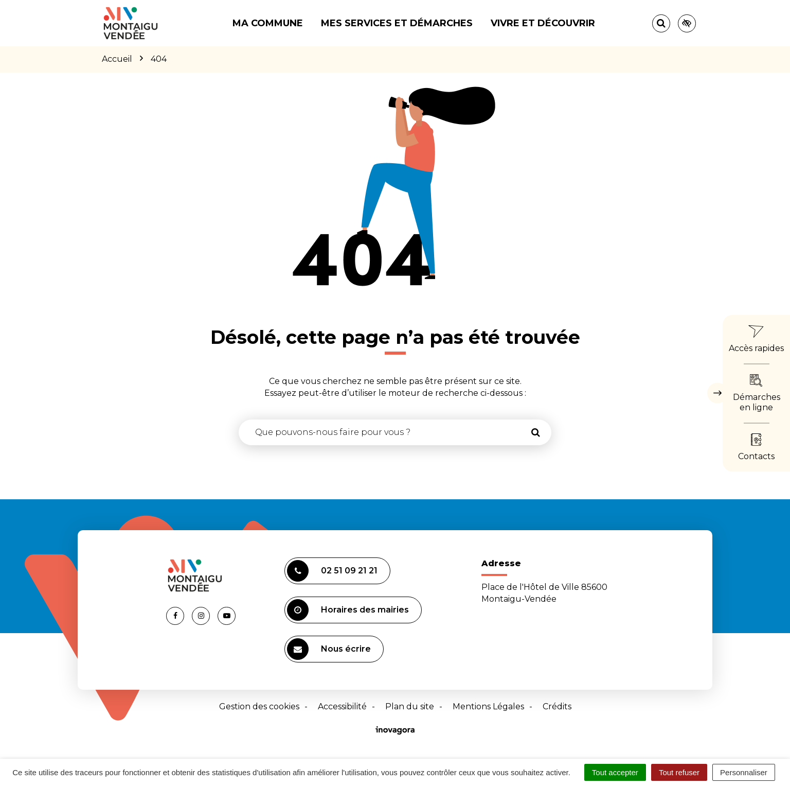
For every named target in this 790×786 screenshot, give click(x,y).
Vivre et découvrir (543, 23)
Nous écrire (329, 649)
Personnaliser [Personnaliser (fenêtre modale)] (743, 772)
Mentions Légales (488, 706)
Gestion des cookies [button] (259, 706)
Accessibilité (342, 706)
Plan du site (409, 706)
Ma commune (267, 23)
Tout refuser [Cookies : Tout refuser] (679, 772)
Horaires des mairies (348, 610)
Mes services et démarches (397, 23)
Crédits (557, 706)
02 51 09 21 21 (332, 571)
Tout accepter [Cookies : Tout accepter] (615, 772)
